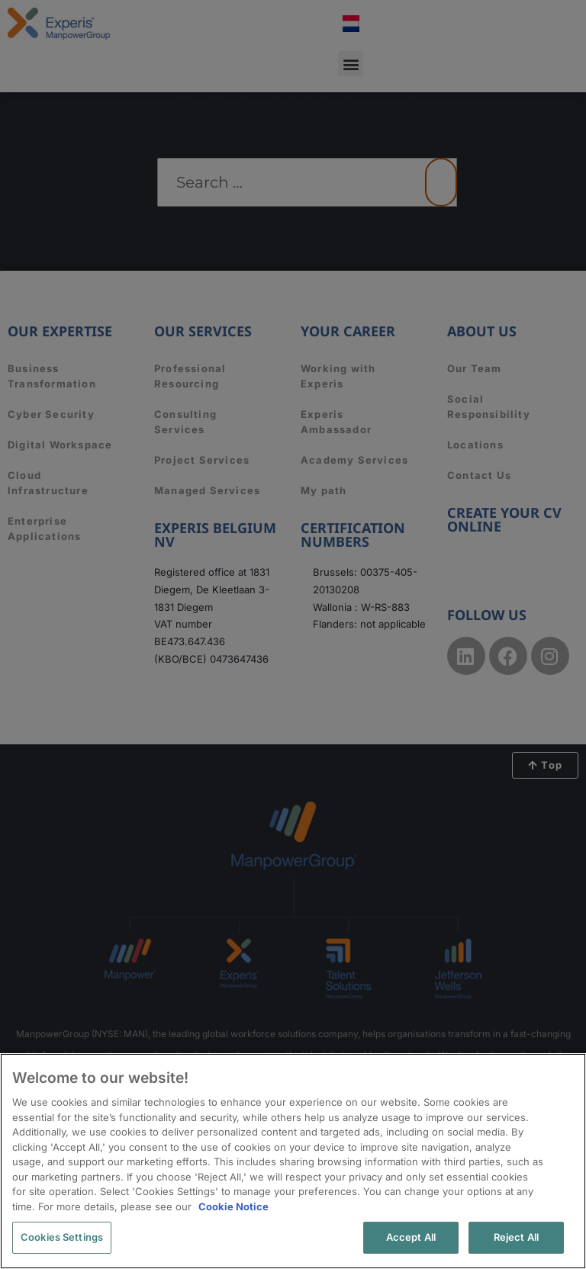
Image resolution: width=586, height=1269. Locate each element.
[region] (293, 1161)
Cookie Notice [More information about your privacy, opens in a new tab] (233, 1206)
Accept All (411, 1237)
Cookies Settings (62, 1237)
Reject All (516, 1237)
